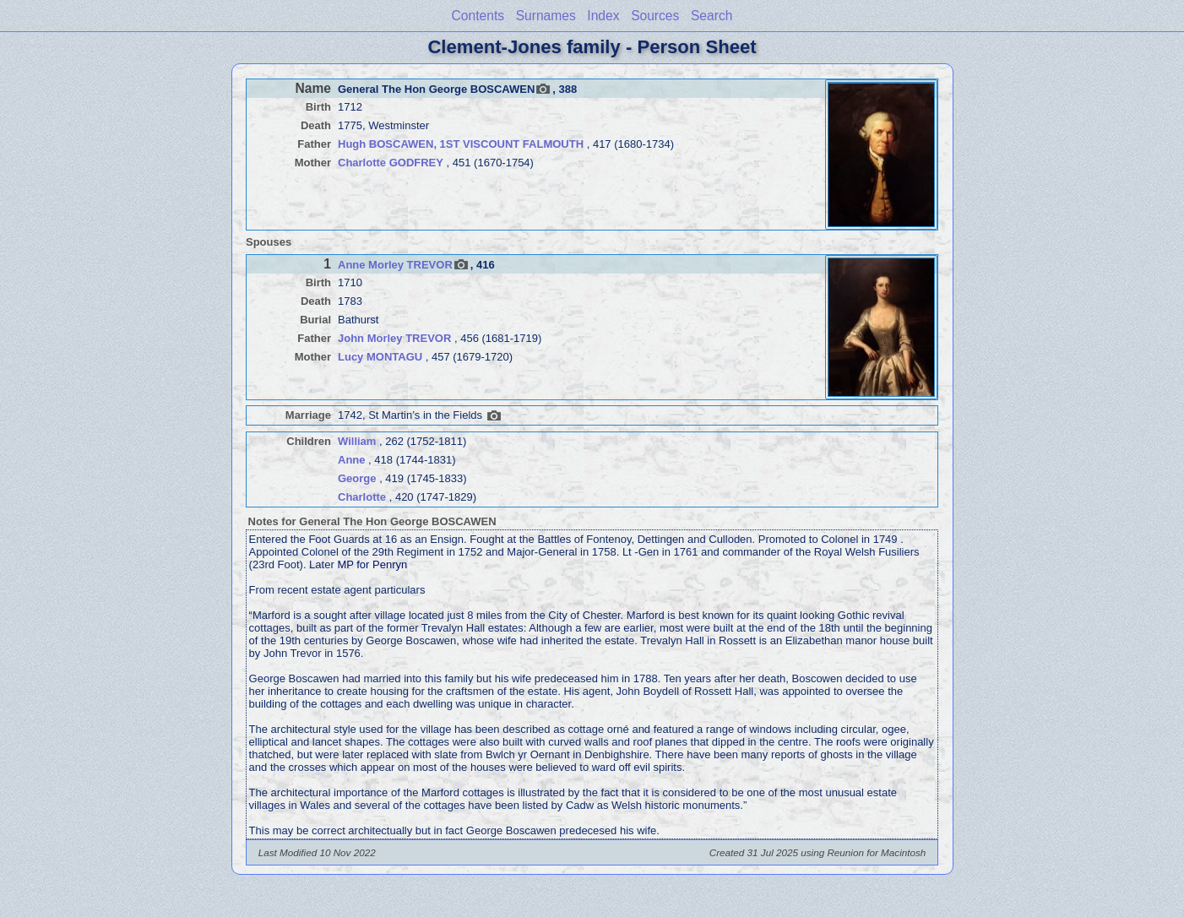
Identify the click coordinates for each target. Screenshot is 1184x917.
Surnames (546, 15)
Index (603, 15)
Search (711, 15)
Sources (655, 15)
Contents (478, 15)
